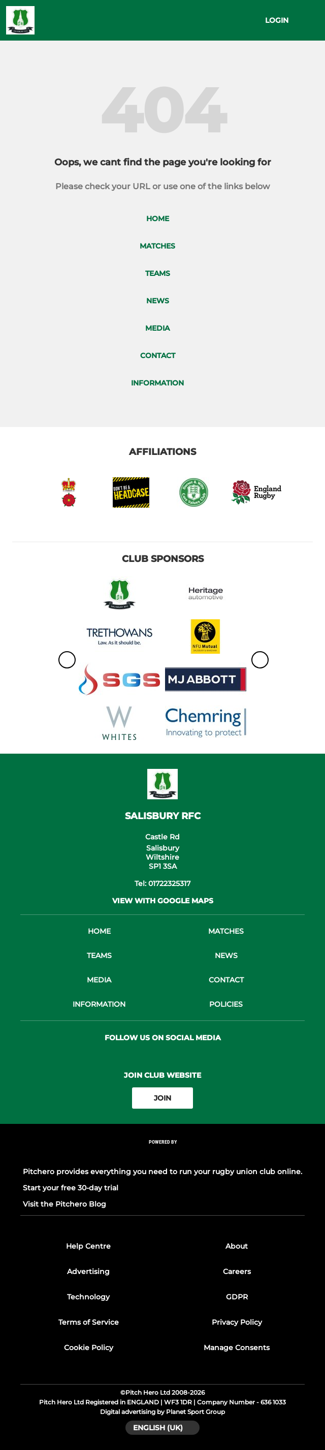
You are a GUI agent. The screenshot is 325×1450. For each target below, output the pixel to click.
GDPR (237, 1296)
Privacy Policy (237, 1322)
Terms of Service (88, 1322)
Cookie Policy (88, 1347)
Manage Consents (237, 1347)
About (236, 1246)
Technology (88, 1296)
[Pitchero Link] (162, 1155)
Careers (237, 1271)
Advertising (88, 1271)
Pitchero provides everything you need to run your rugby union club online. (162, 1171)
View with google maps (162, 900)
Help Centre (88, 1246)
